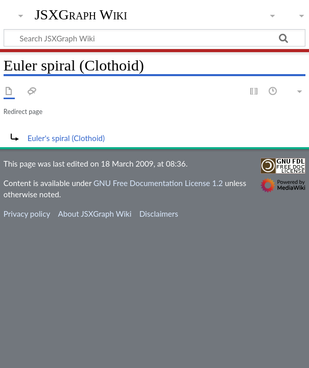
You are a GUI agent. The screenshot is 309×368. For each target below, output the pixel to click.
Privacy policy (27, 213)
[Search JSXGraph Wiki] (154, 38)
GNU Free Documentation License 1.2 (158, 183)
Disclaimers (158, 213)
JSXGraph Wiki (81, 15)
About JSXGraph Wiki (94, 213)
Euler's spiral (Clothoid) (66, 138)
